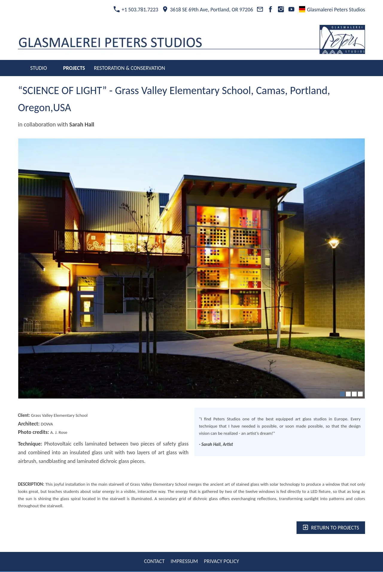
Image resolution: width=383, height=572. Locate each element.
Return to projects (331, 527)
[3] (354, 394)
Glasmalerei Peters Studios (332, 9)
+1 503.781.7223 (135, 9)
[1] (342, 394)
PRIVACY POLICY (221, 561)
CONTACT (154, 561)
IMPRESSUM (184, 561)
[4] (360, 394)
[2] (348, 394)
